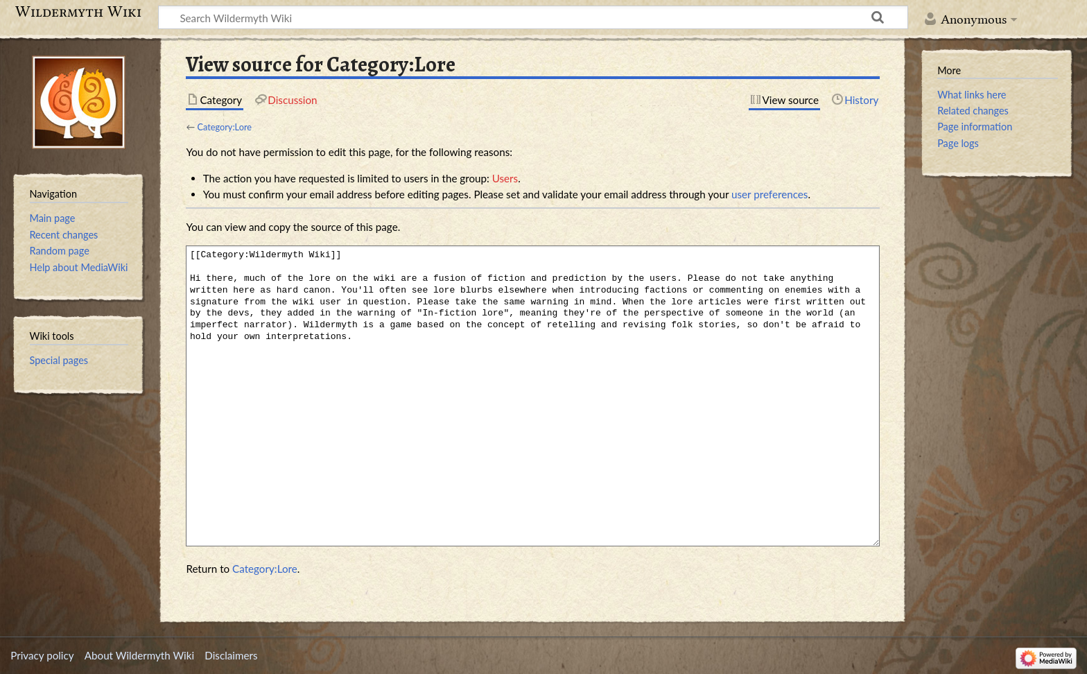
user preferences (769, 194)
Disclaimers (231, 655)
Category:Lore (224, 126)
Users (505, 178)
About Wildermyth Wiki (139, 655)
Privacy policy (41, 655)
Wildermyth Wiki (78, 12)
